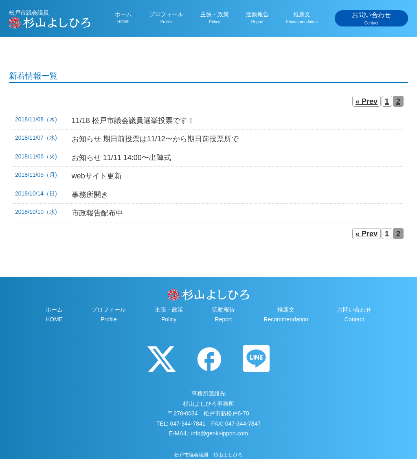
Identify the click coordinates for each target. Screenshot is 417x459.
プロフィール (166, 18)
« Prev (366, 101)
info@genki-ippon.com (219, 433)
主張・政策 (214, 18)
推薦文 (302, 18)
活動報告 (257, 18)
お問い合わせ (371, 18)
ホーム (123, 18)
